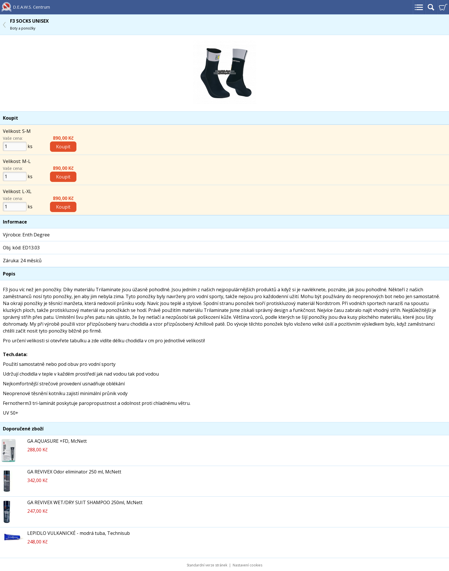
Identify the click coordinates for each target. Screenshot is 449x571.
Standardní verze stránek (207, 565)
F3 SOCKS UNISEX (29, 24)
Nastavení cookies (247, 565)
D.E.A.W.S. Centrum (31, 7)
